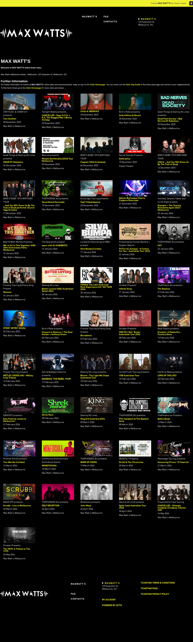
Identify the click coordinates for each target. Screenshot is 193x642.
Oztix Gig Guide (133, 85)
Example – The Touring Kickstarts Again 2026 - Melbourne (169, 207)
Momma (7, 292)
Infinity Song (125, 289)
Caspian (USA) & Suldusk (93, 162)
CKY (160, 245)
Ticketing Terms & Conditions (158, 583)
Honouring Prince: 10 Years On (173, 462)
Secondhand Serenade (53, 202)
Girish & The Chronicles (131, 462)
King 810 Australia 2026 (92, 419)
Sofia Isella (124, 159)
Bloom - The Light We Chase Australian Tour (94, 376)
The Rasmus (164, 289)
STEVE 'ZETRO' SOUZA (14, 328)
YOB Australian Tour (129, 375)
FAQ (106, 17)
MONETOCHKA (49, 466)
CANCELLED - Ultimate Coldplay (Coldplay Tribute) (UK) (172, 508)
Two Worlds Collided (14, 462)
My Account (109, 600)
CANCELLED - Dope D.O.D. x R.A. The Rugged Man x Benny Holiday (57, 117)
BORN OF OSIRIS (88, 462)
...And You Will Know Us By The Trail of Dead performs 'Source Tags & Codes (19, 207)
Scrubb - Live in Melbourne (17, 506)
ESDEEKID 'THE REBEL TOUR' (56, 379)
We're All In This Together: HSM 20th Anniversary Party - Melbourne (19, 247)
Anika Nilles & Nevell (130, 115)
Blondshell (86, 335)
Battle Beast (164, 419)
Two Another (9, 119)
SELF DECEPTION (50, 506)
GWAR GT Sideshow (13, 162)
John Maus (85, 506)
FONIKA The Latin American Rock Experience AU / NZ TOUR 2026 (96, 287)
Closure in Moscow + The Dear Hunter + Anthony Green (57, 333)
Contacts (110, 22)
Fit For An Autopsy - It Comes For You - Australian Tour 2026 (134, 250)
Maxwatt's (89, 17)
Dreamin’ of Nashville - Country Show (169, 333)
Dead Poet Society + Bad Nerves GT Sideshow (170, 120)
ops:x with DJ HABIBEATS (54, 245)
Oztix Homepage (97, 85)
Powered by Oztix (112, 605)
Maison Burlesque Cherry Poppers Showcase (132, 199)
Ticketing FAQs (149, 588)
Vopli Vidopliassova (90, 202)
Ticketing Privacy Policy (155, 594)
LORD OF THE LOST (167, 375)
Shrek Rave (47, 415)
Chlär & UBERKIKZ (89, 111)
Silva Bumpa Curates (90, 249)
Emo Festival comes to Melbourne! (14, 420)
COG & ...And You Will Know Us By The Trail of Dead (173, 163)
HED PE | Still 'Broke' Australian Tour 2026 (130, 333)
